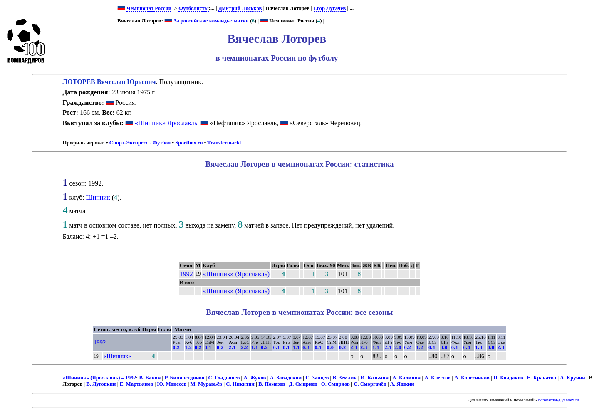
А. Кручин (572, 378)
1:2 (188, 347)
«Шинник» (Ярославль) (236, 273)
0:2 (176, 347)
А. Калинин (406, 378)
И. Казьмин (375, 378)
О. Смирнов (335, 384)
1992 (186, 273)
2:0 (397, 347)
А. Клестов (437, 378)
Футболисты (193, 8)
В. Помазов (271, 384)
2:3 (353, 347)
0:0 (330, 347)
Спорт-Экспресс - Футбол (140, 143)
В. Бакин (150, 378)
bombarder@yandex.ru (558, 400)
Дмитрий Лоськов (240, 8)
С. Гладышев (224, 378)
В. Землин (345, 378)
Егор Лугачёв (330, 8)
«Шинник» (117, 356)
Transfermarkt (224, 143)
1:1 (254, 347)
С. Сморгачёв (370, 384)
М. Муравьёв (206, 384)
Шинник (98, 197)
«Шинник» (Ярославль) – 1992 (99, 378)
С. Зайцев (317, 378)
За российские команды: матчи (206, 21)
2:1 (232, 347)
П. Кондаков (508, 378)
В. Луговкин (101, 384)
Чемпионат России (148, 8)
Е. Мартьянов (136, 384)
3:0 (444, 347)
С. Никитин (240, 384)
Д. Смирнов (303, 384)
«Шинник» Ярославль (166, 122)
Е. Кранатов (541, 378)
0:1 (208, 347)
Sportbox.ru (189, 143)
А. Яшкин (402, 384)
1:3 (478, 347)
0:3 (305, 347)
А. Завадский (286, 378)
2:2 (244, 347)
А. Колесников (471, 378)
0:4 (466, 347)
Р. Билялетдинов (185, 378)
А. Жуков (255, 378)
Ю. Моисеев (172, 384)
